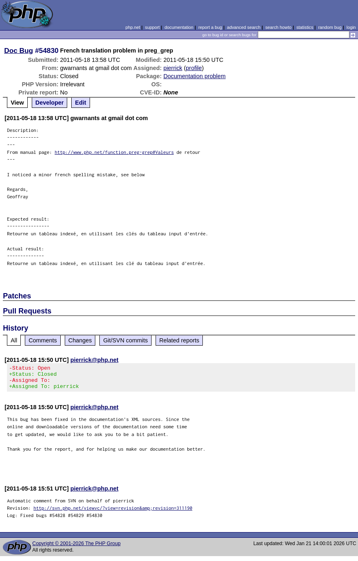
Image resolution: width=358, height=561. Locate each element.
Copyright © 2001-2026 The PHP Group (76, 548)
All (14, 340)
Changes (80, 340)
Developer (49, 102)
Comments (43, 340)
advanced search (243, 27)
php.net (132, 27)
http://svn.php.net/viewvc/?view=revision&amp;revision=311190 (112, 512)
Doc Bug (18, 50)
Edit (80, 102)
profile (194, 68)
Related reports (179, 340)
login (351, 27)
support (152, 27)
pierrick (172, 68)
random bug (330, 27)
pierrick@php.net (94, 360)
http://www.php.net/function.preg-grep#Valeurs (114, 152)
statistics (305, 27)
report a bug (210, 27)
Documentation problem (194, 76)
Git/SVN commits (125, 340)
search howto (278, 27)
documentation (179, 27)
